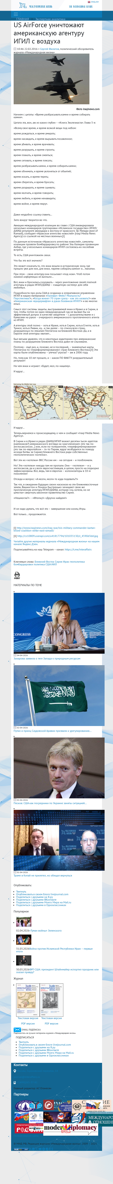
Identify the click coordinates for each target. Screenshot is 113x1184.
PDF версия (28, 1023)
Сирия (58, 561)
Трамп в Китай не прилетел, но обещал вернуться (43, 875)
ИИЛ (54, 564)
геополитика (77, 561)
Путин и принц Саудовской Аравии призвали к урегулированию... (52, 730)
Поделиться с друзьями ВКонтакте (36, 899)
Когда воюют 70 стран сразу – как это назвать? (61, 298)
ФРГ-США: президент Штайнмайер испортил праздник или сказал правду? (57, 971)
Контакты (20, 1065)
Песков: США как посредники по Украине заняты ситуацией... (50, 803)
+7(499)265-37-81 (27, 1082)
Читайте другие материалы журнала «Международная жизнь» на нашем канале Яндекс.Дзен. (56, 543)
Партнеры (21, 1094)
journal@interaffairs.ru (27, 1077)
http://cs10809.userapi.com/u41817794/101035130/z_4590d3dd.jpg (57, 536)
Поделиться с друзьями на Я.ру (34, 897)
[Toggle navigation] (16, 14)
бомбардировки (23, 564)
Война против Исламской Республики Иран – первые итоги (54, 950)
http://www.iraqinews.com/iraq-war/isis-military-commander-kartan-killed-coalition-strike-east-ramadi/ (55, 529)
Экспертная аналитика (50, 19)
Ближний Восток (44, 561)
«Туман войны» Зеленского (45, 930)
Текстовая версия (28, 1018)
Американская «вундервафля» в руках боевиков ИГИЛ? (48, 301)
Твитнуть (21, 891)
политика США (42, 564)
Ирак (66, 561)
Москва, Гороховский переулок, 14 (37, 1070)
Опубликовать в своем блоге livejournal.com (42, 894)
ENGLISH (93, 2)
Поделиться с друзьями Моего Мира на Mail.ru (43, 902)
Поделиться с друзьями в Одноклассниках (41, 905)
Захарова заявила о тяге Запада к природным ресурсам (47, 658)
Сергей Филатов (49, 49)
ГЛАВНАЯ (22, 19)
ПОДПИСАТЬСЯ (25, 1037)
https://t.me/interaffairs (78, 549)
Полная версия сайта (26, 1135)
